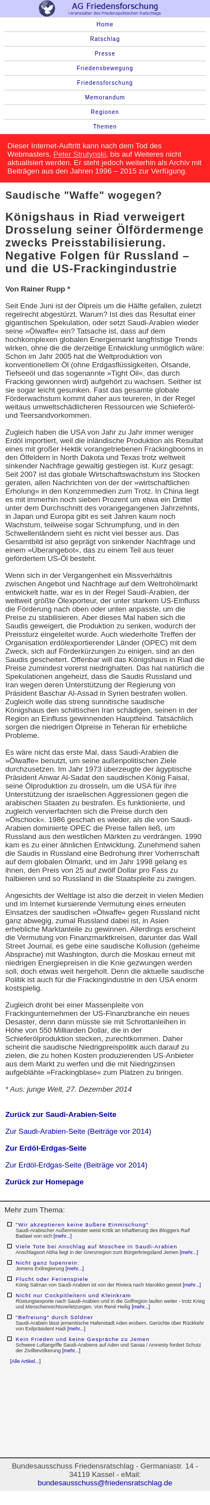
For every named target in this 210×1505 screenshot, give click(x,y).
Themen (105, 127)
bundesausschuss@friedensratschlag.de (105, 1483)
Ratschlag (105, 39)
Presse (105, 54)
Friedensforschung (105, 83)
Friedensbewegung (105, 68)
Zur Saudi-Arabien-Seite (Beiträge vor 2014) (78, 1131)
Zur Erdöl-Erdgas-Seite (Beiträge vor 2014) (76, 1165)
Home (105, 24)
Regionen (105, 112)
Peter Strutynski (79, 154)
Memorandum (105, 97)
